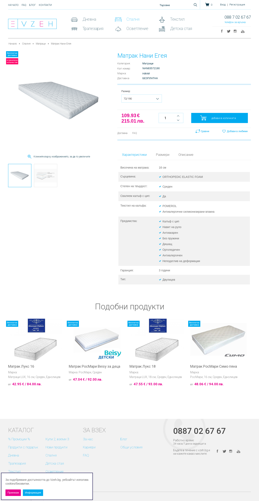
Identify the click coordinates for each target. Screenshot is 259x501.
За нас (88, 439)
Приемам (13, 492)
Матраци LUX (17, 377)
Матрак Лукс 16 (21, 366)
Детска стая (180, 28)
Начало (13, 4)
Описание (185, 155)
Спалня (132, 19)
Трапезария (92, 28)
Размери (162, 155)
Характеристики (134, 155)
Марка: (121, 73)
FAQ (24, 4)
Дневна (89, 19)
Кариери (89, 447)
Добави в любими (237, 131)
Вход (223, 4)
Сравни (205, 131)
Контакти (45, 4)
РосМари (85, 372)
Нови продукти (56, 447)
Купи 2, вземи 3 (57, 439)
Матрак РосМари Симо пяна (213, 366)
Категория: (124, 63)
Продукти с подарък (23, 447)
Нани (146, 73)
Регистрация (237, 4)
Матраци (41, 43)
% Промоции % (19, 439)
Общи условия (131, 447)
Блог (32, 4)
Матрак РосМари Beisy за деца (94, 366)
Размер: (126, 91)
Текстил (177, 19)
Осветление (136, 28)
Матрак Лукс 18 (143, 366)
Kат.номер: (124, 68)
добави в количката (223, 118)
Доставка (123, 78)
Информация (33, 492)
